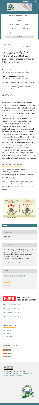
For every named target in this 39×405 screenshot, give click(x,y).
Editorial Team (22, 16)
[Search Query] (19, 33)
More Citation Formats (13, 262)
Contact (24, 28)
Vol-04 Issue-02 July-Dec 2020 (13, 47)
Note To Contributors (19, 24)
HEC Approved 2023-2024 (12, 304)
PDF (6, 225)
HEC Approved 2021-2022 (12, 313)
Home (11, 16)
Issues (14, 28)
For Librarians (7, 337)
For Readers (7, 330)
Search (19, 36)
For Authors (7, 333)
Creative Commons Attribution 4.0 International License (18, 374)
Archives (11, 44)
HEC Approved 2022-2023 (12, 309)
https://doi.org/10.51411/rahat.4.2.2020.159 (20, 83)
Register (26, 1)
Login (34, 1)
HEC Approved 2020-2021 (12, 317)
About (19, 20)
